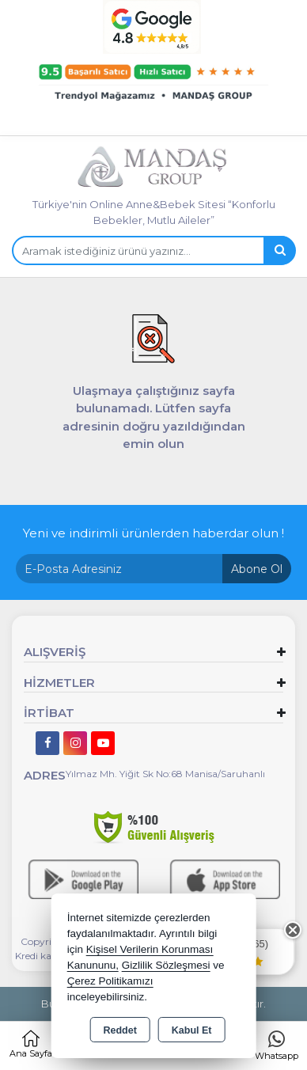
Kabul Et (192, 1030)
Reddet (119, 1030)
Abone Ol (256, 569)
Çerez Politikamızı (110, 981)
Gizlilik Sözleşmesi (166, 965)
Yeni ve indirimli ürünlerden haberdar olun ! (153, 533)
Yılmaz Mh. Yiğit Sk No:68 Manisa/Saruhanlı (165, 774)
